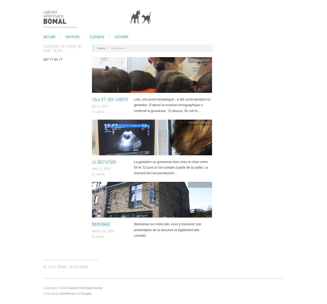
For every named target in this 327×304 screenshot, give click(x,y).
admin (101, 111)
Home (101, 48)
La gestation (104, 162)
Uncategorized (199, 59)
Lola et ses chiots (110, 99)
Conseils (121, 36)
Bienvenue (101, 224)
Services (72, 36)
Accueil (49, 36)
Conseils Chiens (198, 122)
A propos (97, 36)
